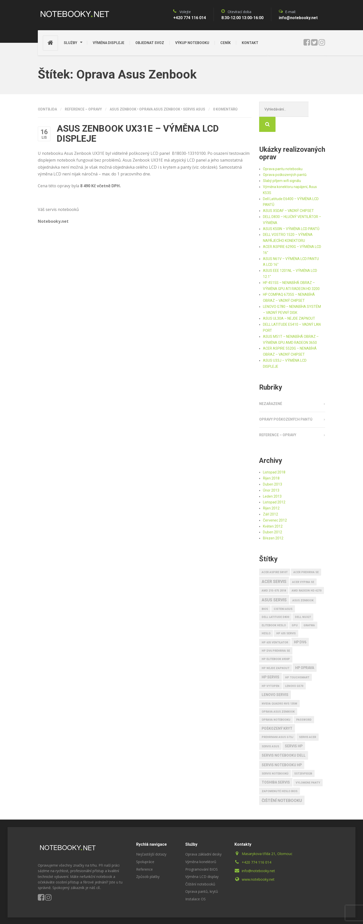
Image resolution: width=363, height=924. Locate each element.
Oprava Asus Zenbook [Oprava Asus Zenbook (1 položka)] (278, 696)
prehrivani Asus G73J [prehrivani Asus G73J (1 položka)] (277, 722)
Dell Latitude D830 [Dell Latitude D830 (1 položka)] (275, 602)
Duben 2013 (272, 469)
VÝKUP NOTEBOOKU (192, 43)
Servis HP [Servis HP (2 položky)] (293, 731)
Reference (144, 854)
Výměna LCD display (202, 861)
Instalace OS (195, 883)
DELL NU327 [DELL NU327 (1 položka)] (303, 602)
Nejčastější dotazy (151, 839)
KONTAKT (250, 43)
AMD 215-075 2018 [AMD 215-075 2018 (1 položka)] (274, 575)
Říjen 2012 (271, 493)
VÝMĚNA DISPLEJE (108, 43)
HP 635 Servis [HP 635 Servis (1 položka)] (286, 618)
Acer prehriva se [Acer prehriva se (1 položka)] (306, 557)
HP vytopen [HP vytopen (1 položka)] (270, 671)
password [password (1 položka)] (304, 704)
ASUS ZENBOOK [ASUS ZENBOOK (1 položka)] (303, 585)
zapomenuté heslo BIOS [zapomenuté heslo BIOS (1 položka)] (279, 776)
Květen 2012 (273, 511)
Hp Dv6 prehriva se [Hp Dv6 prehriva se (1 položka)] (276, 635)
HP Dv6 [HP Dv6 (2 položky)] (300, 627)
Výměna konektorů (200, 846)
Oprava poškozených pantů (285, 160)
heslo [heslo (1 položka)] (266, 618)
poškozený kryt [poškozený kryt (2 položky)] (277, 713)
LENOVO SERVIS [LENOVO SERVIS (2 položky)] (275, 680)
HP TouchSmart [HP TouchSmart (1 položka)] (297, 662)
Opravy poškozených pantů (285, 404)
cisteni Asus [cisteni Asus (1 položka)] (283, 594)
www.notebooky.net (258, 864)
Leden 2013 (272, 481)
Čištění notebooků (200, 869)
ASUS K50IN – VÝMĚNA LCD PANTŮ (291, 214)
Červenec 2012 (275, 505)
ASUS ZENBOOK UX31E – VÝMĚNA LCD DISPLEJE (138, 133)
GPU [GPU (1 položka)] (295, 610)
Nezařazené (270, 389)
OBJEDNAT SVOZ (149, 43)
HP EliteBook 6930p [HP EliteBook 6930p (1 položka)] (276, 644)
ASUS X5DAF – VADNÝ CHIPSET (288, 196)
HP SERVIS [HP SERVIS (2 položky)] (270, 662)
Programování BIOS (201, 854)
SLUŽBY (70, 43)
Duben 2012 (272, 517)
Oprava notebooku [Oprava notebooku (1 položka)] (276, 704)
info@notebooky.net (258, 855)
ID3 (121, 913)
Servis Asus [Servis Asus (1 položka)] (270, 731)
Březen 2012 (273, 523)
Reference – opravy (83, 109)
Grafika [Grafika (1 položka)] (309, 610)
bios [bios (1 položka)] (265, 594)
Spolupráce (145, 846)
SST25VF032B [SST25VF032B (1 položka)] (303, 758)
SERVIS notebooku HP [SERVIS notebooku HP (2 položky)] (282, 750)
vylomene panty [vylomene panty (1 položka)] (308, 767)
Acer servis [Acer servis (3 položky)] (274, 566)
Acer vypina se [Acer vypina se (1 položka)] (303, 567)
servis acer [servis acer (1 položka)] (307, 722)
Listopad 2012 (274, 487)
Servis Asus (194, 109)
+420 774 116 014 (256, 847)
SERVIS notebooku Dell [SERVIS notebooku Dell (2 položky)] (284, 740)
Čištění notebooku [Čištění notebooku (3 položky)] (282, 785)
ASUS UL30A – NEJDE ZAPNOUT (289, 303)
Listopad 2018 (274, 457)
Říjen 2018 (271, 463)
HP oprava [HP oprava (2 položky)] (304, 653)
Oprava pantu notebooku (282, 154)
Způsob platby (148, 861)
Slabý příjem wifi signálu (282, 166)
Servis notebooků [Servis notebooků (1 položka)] (275, 758)
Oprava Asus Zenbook (159, 109)
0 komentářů (225, 109)
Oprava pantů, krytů (201, 876)
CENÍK (225, 43)
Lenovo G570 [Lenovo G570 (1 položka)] (294, 671)
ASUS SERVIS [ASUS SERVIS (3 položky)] (274, 584)
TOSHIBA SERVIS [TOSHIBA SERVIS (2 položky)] (276, 767)
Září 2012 (270, 499)
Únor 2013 (271, 475)
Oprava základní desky (203, 839)
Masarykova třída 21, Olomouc (267, 838)
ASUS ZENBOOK (123, 109)
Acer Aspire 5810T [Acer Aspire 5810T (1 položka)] (275, 557)
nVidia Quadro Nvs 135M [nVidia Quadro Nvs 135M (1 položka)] (279, 688)
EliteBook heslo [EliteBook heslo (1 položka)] (274, 610)
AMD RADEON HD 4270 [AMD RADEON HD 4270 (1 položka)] (306, 575)
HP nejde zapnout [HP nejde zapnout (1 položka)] (275, 653)
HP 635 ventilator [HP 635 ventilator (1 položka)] (275, 627)
